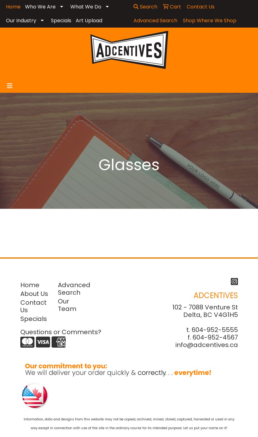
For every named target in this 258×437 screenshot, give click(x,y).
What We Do (85, 6)
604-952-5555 (215, 329)
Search (145, 6)
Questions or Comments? (60, 332)
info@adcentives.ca (206, 344)
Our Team (67, 305)
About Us (34, 293)
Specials (61, 20)
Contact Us (33, 306)
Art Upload (89, 20)
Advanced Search (73, 289)
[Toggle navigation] (9, 86)
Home (29, 285)
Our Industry (21, 20)
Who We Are (40, 6)
